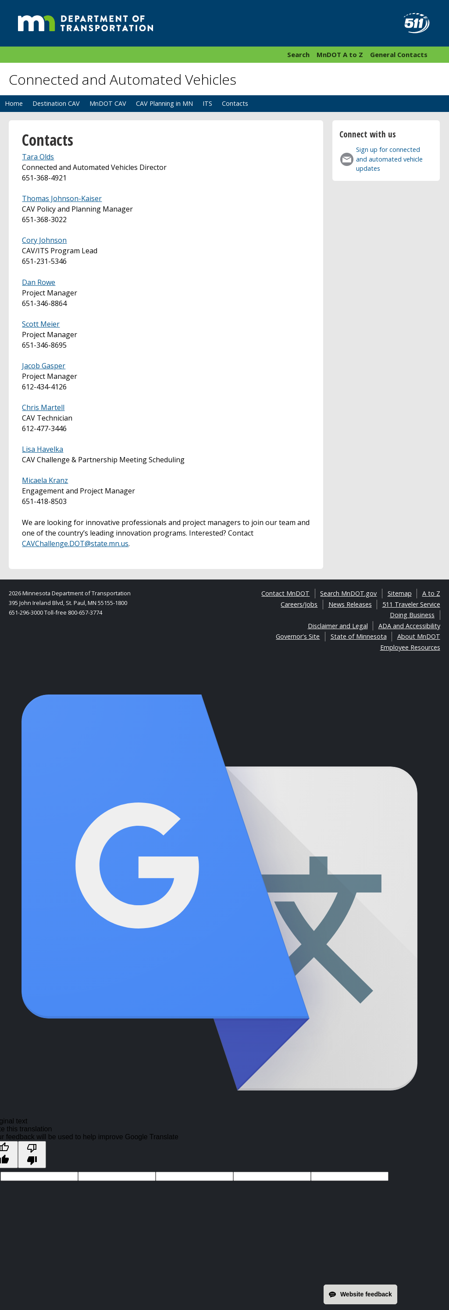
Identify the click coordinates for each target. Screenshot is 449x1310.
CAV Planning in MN (164, 103)
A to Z (431, 593)
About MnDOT (418, 636)
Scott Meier (41, 324)
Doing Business (412, 615)
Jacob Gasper (43, 366)
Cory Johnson (44, 240)
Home (14, 103)
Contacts (235, 103)
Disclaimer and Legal (338, 626)
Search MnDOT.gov (348, 593)
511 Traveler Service (411, 604)
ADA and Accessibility (409, 626)
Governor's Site (298, 636)
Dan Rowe (38, 282)
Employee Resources (410, 647)
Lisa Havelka (42, 449)
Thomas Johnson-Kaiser (62, 198)
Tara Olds (38, 157)
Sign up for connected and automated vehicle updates (389, 159)
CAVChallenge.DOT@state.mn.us (75, 543)
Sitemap (400, 593)
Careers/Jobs (299, 604)
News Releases (350, 604)
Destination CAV (56, 103)
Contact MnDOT (285, 593)
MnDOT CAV (107, 103)
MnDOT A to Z (340, 54)
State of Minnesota (359, 636)
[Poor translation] (32, 1154)
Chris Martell (43, 407)
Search (298, 54)
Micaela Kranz (45, 480)
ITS (207, 103)
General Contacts (399, 54)
